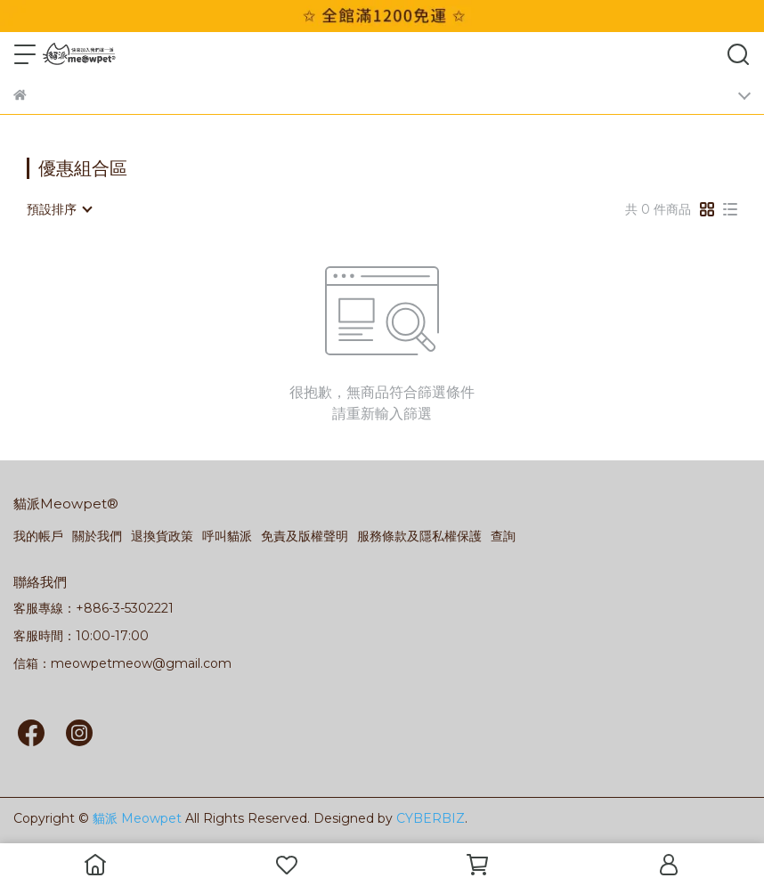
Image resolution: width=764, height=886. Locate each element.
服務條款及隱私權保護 (419, 536)
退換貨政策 (162, 536)
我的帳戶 (38, 536)
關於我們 (97, 536)
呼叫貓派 (227, 536)
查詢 (503, 536)
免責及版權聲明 (304, 536)
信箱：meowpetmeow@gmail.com (122, 663)
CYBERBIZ (430, 818)
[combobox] (59, 209)
